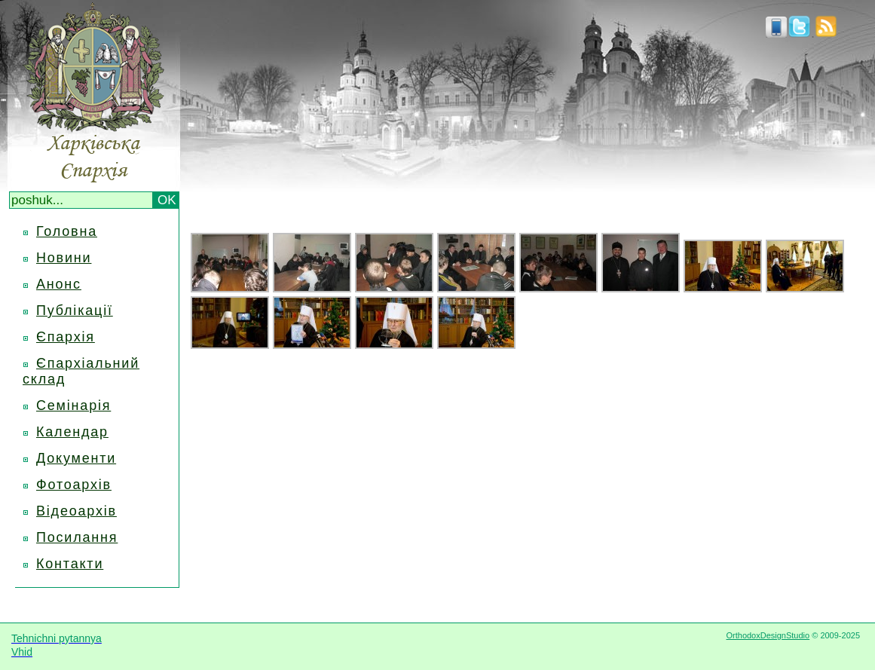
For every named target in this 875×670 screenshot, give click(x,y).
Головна (66, 231)
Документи (76, 458)
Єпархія (65, 336)
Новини (63, 257)
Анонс (58, 284)
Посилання (77, 537)
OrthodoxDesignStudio (767, 635)
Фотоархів (74, 484)
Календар (72, 431)
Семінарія (73, 405)
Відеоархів (76, 511)
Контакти (69, 563)
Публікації (74, 310)
